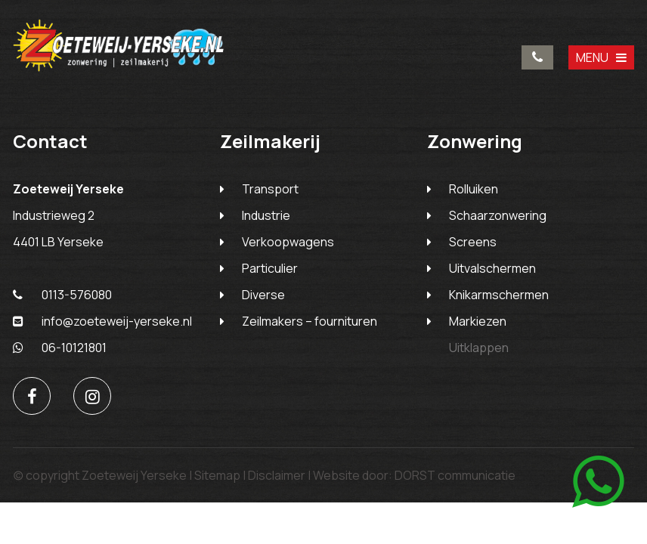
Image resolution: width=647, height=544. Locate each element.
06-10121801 (60, 347)
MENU (601, 57)
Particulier (270, 268)
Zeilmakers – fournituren (309, 321)
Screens (473, 241)
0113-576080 (537, 57)
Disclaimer (276, 475)
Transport (270, 189)
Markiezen (477, 321)
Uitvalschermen (492, 268)
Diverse (263, 294)
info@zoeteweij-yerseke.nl (102, 321)
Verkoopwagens (288, 241)
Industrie (266, 215)
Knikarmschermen (499, 294)
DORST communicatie (455, 475)
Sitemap (217, 475)
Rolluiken (473, 189)
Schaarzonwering (497, 215)
